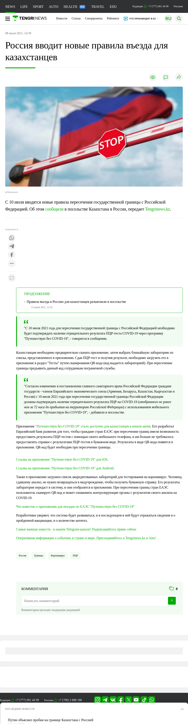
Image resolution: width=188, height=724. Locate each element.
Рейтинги (113, 18)
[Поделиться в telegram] (12, 246)
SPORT (38, 7)
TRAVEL (98, 7)
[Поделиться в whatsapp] (12, 238)
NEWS (10, 7)
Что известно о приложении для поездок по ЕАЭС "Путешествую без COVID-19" (75, 506)
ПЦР (75, 555)
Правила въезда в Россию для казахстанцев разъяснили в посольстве (76, 302)
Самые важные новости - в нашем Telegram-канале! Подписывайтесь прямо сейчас (76, 529)
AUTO (53, 7)
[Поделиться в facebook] (12, 255)
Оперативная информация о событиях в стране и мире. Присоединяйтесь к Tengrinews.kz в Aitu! (86, 538)
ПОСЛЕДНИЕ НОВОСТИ (20, 708)
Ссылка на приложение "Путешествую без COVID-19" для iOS (61, 459)
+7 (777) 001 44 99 (27, 700)
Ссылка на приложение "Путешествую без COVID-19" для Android (64, 468)
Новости (61, 18)
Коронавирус (58, 555)
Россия (22, 555)
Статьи (76, 18)
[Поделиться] (179, 77)
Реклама (178, 6)
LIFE (24, 7)
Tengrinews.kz (157, 209)
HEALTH (74, 7)
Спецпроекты (94, 18)
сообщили (54, 209)
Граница (38, 555)
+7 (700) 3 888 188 (70, 700)
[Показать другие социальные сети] (12, 263)
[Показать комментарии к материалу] (12, 278)
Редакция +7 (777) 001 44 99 (150, 6)
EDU (113, 7)
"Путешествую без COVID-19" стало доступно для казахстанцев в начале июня (92, 426)
